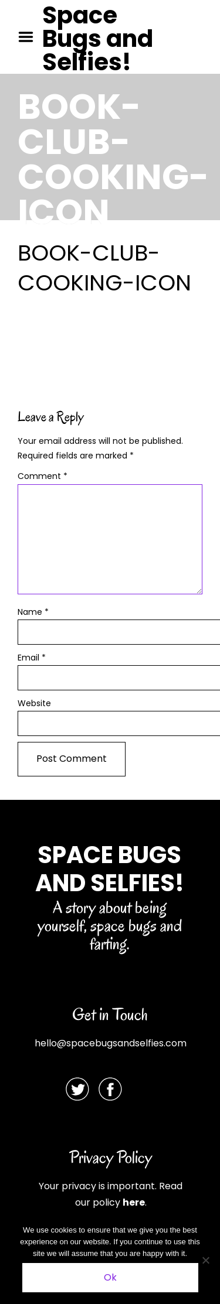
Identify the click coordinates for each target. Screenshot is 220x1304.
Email (32, 657)
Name (33, 612)
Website (34, 703)
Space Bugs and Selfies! (97, 39)
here (134, 1202)
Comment (42, 476)
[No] (205, 1260)
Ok (110, 1277)
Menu (30, 37)
